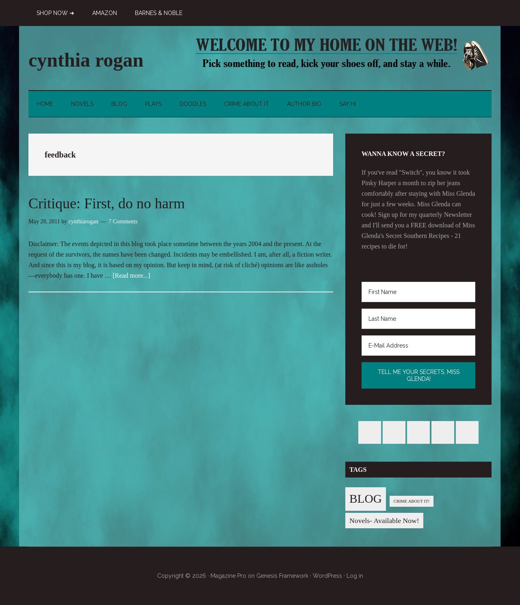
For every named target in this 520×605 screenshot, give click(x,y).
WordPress (327, 576)
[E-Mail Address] (418, 345)
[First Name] (418, 292)
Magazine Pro (228, 576)
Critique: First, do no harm (106, 203)
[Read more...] (131, 275)
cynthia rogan (85, 60)
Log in (355, 576)
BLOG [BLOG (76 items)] (365, 498)
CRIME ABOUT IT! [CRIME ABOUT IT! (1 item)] (412, 501)
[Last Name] (418, 319)
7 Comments (122, 221)
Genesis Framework (282, 576)
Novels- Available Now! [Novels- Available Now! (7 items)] (384, 520)
